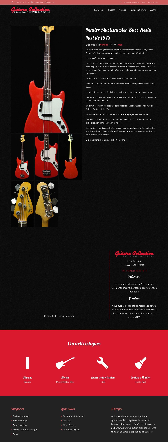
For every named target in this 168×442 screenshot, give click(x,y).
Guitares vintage (21, 416)
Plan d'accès (152, 2)
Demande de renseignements (59, 316)
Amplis (122, 9)
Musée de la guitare (131, 2)
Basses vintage (20, 420)
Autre (153, 9)
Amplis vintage (20, 425)
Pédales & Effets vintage (25, 429)
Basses (111, 9)
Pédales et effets (138, 9)
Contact (143, 2)
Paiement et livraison (73, 416)
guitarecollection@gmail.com (44, 2)
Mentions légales (71, 429)
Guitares (99, 9)
